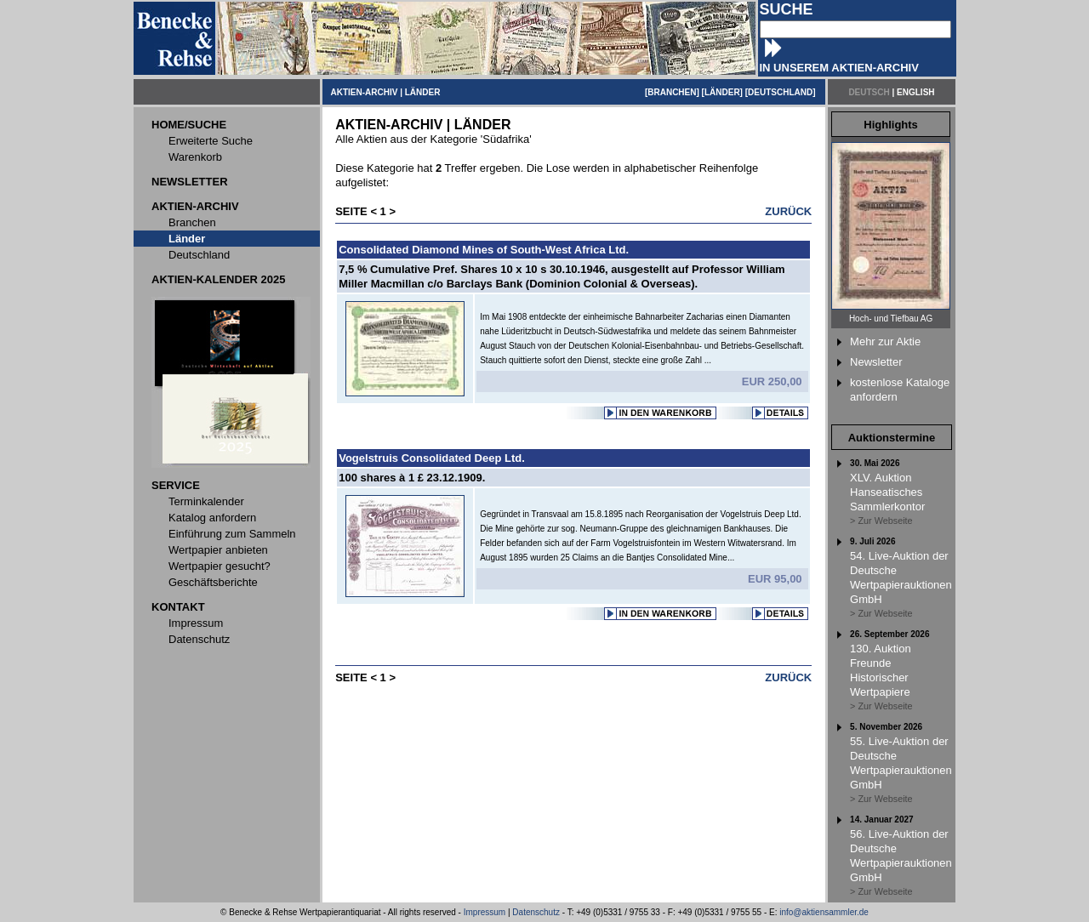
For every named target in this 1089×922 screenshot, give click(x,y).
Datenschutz (536, 912)
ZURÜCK (788, 211)
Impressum (484, 912)
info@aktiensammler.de (824, 912)
